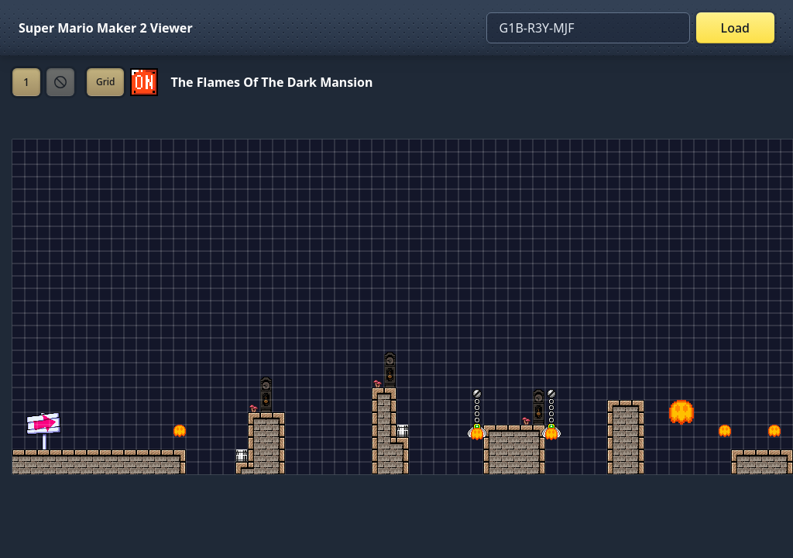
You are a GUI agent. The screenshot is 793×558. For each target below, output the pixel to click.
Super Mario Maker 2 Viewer (106, 27)
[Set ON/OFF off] (144, 82)
